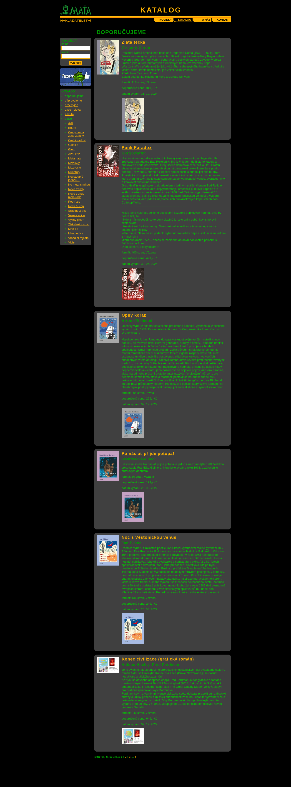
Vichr (71, 242)
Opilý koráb (134, 315)
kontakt (223, 19)
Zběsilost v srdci (78, 224)
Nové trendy (76, 189)
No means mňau (79, 184)
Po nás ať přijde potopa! (148, 453)
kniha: (65, 44)
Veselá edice (76, 215)
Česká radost (77, 140)
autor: (65, 52)
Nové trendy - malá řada (77, 195)
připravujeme (73, 100)
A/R (70, 123)
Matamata (74, 158)
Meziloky (74, 163)
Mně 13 (73, 229)
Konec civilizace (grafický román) (158, 659)
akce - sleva (72, 109)
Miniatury (74, 172)
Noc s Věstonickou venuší (150, 537)
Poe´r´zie (74, 201)
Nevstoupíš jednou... (75, 178)
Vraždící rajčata (78, 238)
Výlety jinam (76, 219)
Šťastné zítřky (77, 210)
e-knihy (69, 114)
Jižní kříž (74, 154)
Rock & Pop (76, 206)
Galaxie (73, 144)
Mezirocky (75, 167)
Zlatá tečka (133, 42)
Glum (71, 149)
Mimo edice (75, 233)
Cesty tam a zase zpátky (76, 134)
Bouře (72, 127)
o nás (206, 19)
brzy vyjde (71, 105)
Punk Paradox (137, 147)
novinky (165, 19)
